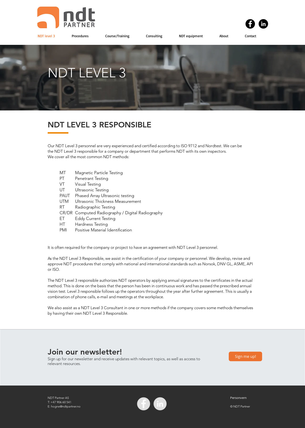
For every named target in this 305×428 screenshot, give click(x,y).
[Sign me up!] (245, 356)
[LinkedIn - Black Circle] (263, 24)
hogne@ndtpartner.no (66, 406)
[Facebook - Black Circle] (250, 24)
